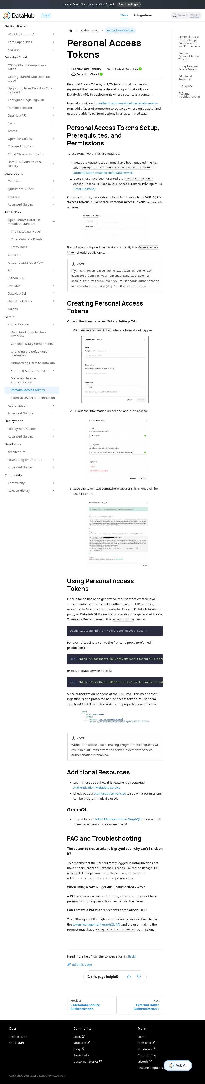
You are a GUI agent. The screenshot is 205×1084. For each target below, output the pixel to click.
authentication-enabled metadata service (128, 103)
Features (14, 49)
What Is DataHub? (21, 34)
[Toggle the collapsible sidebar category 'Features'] (54, 49)
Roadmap (146, 1049)
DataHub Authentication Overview (28, 334)
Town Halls (81, 1055)
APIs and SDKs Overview (25, 262)
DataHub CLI (17, 293)
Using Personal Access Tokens (188, 68)
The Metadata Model (26, 231)
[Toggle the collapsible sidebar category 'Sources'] (54, 196)
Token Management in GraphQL (118, 819)
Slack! (131, 956)
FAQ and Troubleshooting (189, 95)
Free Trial (146, 1043)
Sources (13, 197)
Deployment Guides (22, 429)
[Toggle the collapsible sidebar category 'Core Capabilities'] (54, 41)
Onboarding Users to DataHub (33, 363)
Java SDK (14, 286)
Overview (14, 181)
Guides (13, 309)
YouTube (82, 1043)
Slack (11, 123)
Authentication (18, 324)
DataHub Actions (20, 301)
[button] (115, 227)
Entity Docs (19, 247)
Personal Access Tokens (28, 390)
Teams (12, 131)
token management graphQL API (96, 924)
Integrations (143, 15)
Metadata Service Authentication (23, 380)
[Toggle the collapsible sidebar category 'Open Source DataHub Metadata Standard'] (54, 221)
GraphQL (187, 86)
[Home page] (70, 30)
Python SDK (16, 278)
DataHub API (17, 115)
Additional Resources (185, 78)
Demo (142, 1037)
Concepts (14, 255)
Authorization (17, 405)
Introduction (18, 1037)
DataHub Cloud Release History (25, 164)
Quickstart (16, 1043)
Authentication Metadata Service (96, 787)
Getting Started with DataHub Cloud (29, 78)
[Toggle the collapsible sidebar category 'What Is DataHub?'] (54, 34)
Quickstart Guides (21, 189)
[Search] (186, 15)
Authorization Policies (110, 793)
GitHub (145, 1061)
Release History (19, 490)
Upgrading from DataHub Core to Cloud (30, 90)
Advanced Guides (20, 204)
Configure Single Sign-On (26, 100)
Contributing (147, 1055)
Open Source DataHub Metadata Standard (24, 222)
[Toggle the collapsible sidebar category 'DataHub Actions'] (54, 301)
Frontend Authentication (28, 370)
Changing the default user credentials (30, 353)
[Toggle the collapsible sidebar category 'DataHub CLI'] (54, 293)
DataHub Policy (84, 189)
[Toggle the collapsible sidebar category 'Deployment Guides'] (54, 428)
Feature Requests (152, 1067)
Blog (79, 1049)
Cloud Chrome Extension (25, 154)
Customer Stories (88, 1061)
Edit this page (79, 964)
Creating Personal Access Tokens (188, 56)
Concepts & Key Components (32, 344)
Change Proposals (21, 146)
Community (16, 483)
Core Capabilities (20, 42)
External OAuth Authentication (33, 398)
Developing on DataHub (25, 459)
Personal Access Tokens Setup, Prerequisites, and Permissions (189, 41)
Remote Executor (20, 108)
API (10, 270)
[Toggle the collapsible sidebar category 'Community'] (54, 482)
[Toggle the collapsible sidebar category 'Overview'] (54, 181)
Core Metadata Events (26, 239)
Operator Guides (20, 138)
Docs (124, 15)
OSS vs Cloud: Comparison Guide (27, 67)
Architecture (16, 452)
